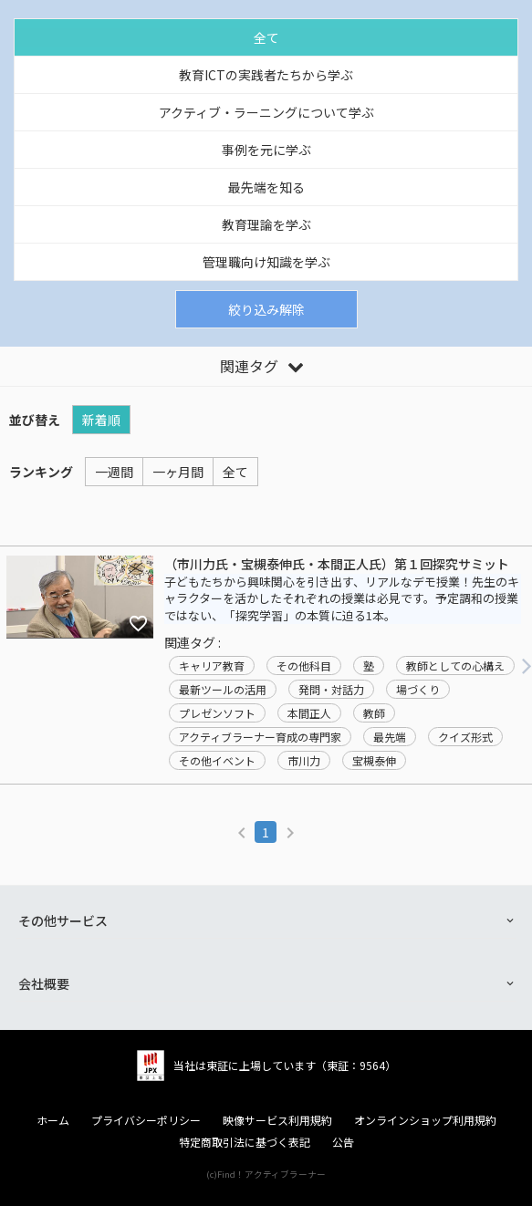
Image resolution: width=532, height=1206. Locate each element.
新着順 (101, 420)
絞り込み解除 (266, 309)
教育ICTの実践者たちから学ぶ (266, 75)
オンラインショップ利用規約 (425, 1120)
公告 (343, 1142)
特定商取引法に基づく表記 (244, 1142)
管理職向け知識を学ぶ (266, 262)
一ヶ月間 (177, 472)
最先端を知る (266, 187)
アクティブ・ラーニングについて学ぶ (266, 112)
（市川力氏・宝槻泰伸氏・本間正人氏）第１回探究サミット (336, 564)
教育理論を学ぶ (266, 224)
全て (266, 37)
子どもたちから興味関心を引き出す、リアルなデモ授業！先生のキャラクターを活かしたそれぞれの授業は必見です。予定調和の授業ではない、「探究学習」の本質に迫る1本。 (341, 599)
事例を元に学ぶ (266, 149)
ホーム (53, 1120)
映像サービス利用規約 (277, 1120)
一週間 (114, 472)
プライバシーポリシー (146, 1120)
